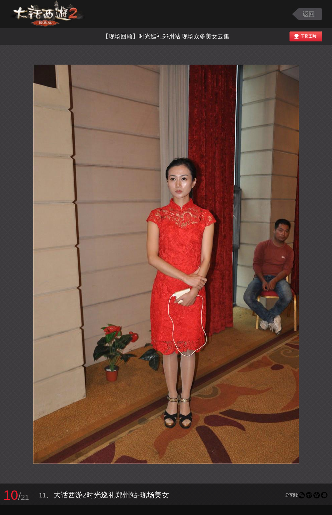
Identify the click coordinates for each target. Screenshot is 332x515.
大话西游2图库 (47, 14)
